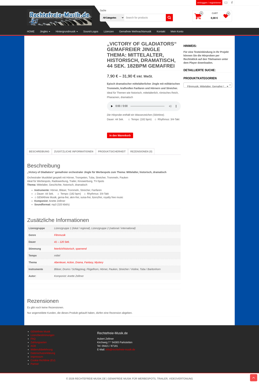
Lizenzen (109, 31)
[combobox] (207, 85)
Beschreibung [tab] (39, 151)
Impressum (37, 356)
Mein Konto (177, 31)
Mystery (98, 262)
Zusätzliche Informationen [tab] (73, 151)
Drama (79, 262)
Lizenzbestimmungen (42, 335)
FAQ (33, 338)
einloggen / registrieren (209, 2)
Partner (35, 363)
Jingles (45, 31)
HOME (31, 31)
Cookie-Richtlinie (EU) (43, 360)
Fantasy (88, 262)
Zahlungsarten (39, 342)
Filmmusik (59, 235)
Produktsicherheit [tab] (112, 151)
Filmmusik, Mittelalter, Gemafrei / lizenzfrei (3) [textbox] (208, 86)
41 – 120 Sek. (62, 241)
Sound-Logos (90, 31)
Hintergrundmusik (67, 31)
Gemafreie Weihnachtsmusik (135, 31)
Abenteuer (60, 262)
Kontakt (161, 31)
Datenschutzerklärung (43, 353)
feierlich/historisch (64, 248)
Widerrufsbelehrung (42, 349)
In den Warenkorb (120, 135)
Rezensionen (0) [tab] (141, 151)
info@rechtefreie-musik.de (120, 349)
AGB (33, 345)
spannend (81, 248)
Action (70, 262)
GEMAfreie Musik (40, 331)
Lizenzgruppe (115, 125)
